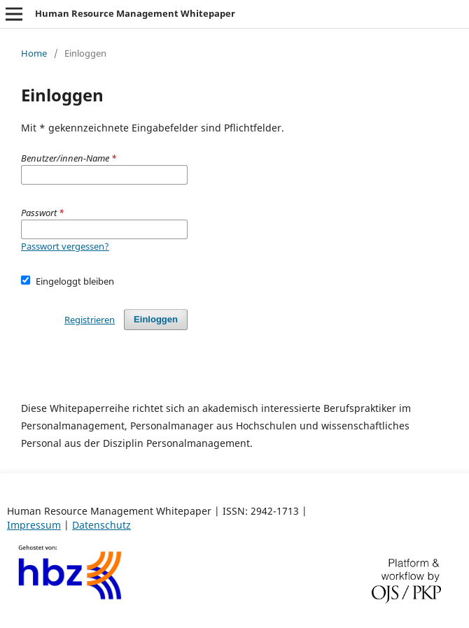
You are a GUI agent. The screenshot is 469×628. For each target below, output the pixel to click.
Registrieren (89, 319)
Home (34, 53)
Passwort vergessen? (65, 246)
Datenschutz (101, 524)
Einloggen (156, 319)
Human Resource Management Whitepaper (135, 13)
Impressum (34, 524)
